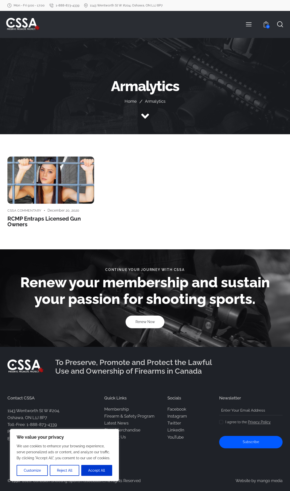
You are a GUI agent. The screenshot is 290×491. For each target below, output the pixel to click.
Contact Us (115, 436)
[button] (249, 24)
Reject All (64, 470)
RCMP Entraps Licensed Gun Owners (44, 221)
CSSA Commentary (24, 210)
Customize (32, 470)
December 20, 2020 (63, 210)
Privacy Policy (259, 422)
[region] (64, 455)
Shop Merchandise (122, 429)
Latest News (116, 422)
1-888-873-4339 (41, 424)
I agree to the (248, 422)
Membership (116, 408)
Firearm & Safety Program (129, 415)
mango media (270, 480)
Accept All (96, 470)
